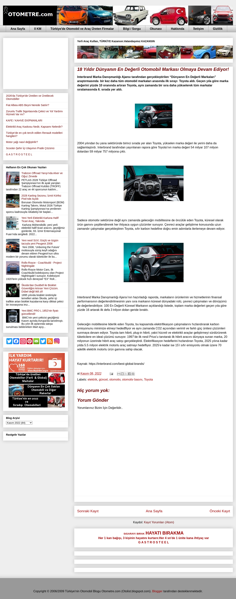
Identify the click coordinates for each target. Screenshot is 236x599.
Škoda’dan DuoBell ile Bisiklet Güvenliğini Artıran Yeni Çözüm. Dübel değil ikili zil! (40, 288)
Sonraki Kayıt (88, 511)
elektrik (92, 379)
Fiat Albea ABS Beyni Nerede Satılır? (27, 105)
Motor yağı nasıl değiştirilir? (22, 142)
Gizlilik (218, 28)
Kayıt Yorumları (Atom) (159, 522)
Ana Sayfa (17, 28)
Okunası (156, 28)
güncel (103, 379)
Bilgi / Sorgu (132, 28)
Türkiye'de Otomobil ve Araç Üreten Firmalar (82, 28)
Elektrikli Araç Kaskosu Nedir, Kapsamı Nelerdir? (34, 126)
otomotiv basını (132, 379)
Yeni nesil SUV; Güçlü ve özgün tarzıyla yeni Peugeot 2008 (40, 242)
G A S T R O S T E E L (19, 154)
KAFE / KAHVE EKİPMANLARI (24, 120)
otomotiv (114, 379)
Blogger (157, 591)
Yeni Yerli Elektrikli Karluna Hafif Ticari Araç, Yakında (40, 219)
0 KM (37, 28)
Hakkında (177, 28)
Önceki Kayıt (220, 511)
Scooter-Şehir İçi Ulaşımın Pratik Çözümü (30, 148)
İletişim (198, 28)
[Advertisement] (35, 62)
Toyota (148, 379)
